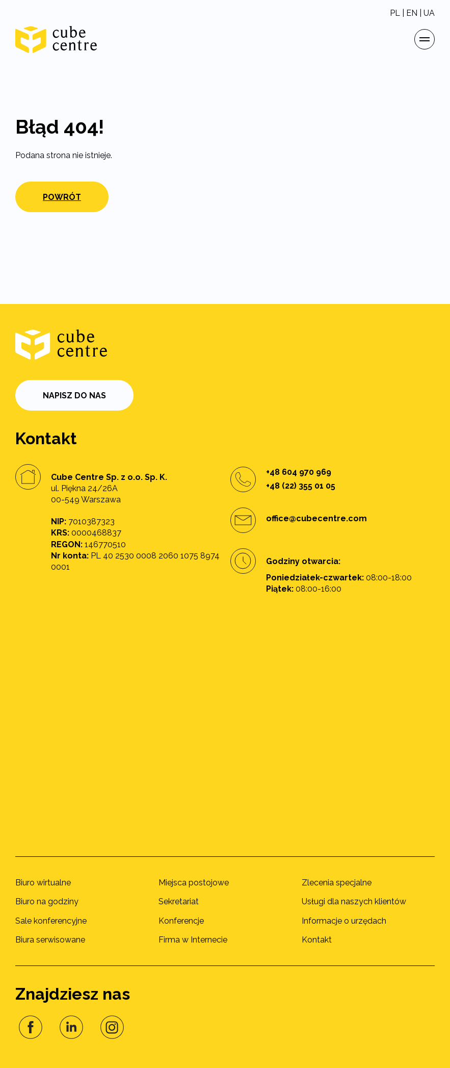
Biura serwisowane (50, 940)
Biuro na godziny (46, 901)
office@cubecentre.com (316, 518)
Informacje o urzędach (344, 921)
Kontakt (317, 940)
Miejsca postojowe (193, 882)
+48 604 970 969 (298, 472)
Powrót (62, 197)
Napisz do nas (74, 395)
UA (429, 13)
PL (395, 13)
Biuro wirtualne (43, 882)
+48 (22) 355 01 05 (300, 486)
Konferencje (181, 921)
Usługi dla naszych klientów (354, 901)
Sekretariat (178, 901)
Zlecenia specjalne (337, 882)
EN (411, 13)
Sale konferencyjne (51, 921)
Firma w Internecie (192, 940)
